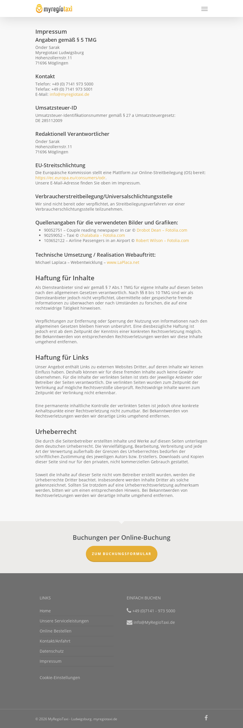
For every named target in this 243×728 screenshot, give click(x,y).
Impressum (50, 661)
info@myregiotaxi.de (69, 94)
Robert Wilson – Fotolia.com (162, 240)
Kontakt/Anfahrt (55, 641)
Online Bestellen (56, 631)
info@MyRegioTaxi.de (154, 622)
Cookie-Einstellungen (60, 677)
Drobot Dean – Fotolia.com (162, 230)
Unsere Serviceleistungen (64, 621)
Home (45, 610)
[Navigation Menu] (204, 9)
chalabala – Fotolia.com (102, 235)
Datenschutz (52, 651)
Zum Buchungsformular (121, 553)
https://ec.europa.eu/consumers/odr (70, 177)
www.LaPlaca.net (123, 262)
